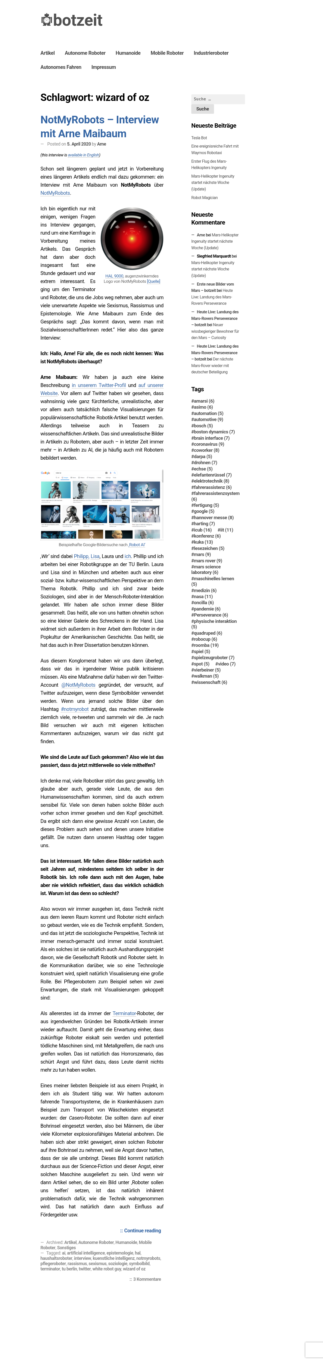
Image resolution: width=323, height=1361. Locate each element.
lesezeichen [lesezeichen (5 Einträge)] (209, 548)
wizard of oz (134, 1268)
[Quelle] (153, 281)
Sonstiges (66, 1247)
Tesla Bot (199, 137)
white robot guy (106, 1268)
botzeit (77, 20)
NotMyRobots (55, 193)
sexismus (97, 1263)
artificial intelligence (86, 1253)
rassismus (77, 1263)
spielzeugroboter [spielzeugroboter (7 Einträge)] (214, 657)
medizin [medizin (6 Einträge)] (205, 590)
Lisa (95, 556)
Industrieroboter (211, 53)
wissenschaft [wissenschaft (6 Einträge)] (210, 682)
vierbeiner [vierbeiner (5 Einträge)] (207, 670)
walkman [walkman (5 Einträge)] (206, 676)
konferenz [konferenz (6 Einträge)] (207, 536)
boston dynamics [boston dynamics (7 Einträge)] (214, 432)
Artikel (47, 53)
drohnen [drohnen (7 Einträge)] (205, 462)
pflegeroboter (53, 1263)
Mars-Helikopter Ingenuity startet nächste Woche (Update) (212, 182)
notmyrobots (148, 1258)
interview (82, 1258)
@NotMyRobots (78, 685)
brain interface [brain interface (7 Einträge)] (212, 438)
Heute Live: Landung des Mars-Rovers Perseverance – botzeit (215, 318)
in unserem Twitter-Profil (99, 385)
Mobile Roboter (167, 53)
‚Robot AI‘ (136, 544)
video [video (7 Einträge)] (226, 664)
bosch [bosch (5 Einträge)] (203, 426)
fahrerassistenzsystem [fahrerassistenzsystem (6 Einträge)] (215, 496)
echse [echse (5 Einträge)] (203, 469)
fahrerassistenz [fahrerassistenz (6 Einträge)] (213, 487)
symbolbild (139, 1263)
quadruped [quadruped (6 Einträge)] (208, 633)
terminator (50, 1268)
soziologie (117, 1263)
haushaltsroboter (56, 1258)
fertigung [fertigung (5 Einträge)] (206, 505)
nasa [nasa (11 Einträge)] (203, 596)
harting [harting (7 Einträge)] (204, 523)
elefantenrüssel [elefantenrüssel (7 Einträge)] (213, 475)
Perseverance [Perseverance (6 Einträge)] (211, 615)
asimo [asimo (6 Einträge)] (203, 407)
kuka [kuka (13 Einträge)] (203, 542)
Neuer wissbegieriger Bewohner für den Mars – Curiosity (215, 331)
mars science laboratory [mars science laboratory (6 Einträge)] (206, 569)
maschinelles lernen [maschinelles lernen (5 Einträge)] (212, 581)
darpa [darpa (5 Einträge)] (203, 456)
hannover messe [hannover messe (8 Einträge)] (214, 517)
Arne (101, 144)
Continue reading (144, 1231)
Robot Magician (204, 197)
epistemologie (119, 1253)
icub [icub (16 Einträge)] (203, 530)
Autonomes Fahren (60, 67)
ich (128, 556)
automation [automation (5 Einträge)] (209, 413)
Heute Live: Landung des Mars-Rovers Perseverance (212, 297)
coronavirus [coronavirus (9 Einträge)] (209, 444)
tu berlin (69, 1268)
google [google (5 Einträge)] (204, 511)
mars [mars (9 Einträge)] (202, 554)
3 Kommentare (148, 1279)
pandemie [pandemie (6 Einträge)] (207, 609)
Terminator (124, 1013)
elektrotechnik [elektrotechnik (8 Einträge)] (211, 481)
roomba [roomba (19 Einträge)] (206, 645)
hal (137, 1253)
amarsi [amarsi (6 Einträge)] (204, 401)
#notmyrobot (75, 709)
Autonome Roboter (85, 53)
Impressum (103, 67)
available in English (83, 155)
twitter (85, 1268)
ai (63, 1253)
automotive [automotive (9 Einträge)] (208, 419)
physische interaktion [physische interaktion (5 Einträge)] (214, 624)
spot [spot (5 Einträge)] (201, 664)
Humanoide (128, 53)
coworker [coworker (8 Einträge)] (206, 450)
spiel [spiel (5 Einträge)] (202, 651)
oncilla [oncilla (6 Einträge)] (204, 602)
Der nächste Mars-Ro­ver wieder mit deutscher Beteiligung (212, 365)
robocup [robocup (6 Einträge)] (205, 639)
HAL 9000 (114, 276)
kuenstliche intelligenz (114, 1258)
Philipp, (81, 556)
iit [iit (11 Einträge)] (226, 530)
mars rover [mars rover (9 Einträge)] (208, 561)
